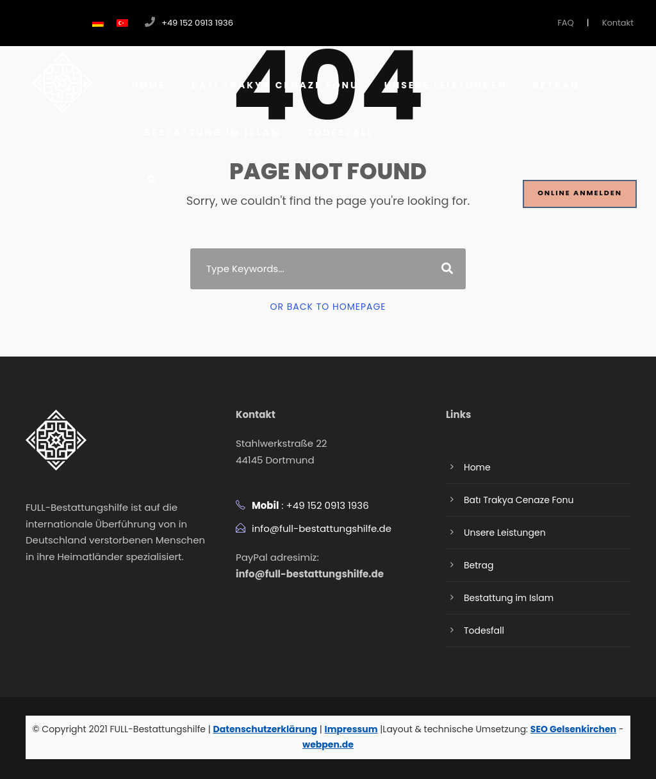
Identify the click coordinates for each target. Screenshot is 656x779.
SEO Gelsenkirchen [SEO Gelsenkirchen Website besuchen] (573, 729)
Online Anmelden (579, 193)
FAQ (565, 23)
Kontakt (618, 23)
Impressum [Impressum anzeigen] (351, 729)
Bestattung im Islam (212, 132)
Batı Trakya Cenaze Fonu (275, 85)
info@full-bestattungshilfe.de (321, 528)
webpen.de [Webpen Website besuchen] (328, 744)
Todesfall (340, 132)
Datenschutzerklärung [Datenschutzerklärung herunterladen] (265, 729)
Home (148, 85)
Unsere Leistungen (445, 85)
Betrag (555, 85)
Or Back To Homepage (328, 306)
